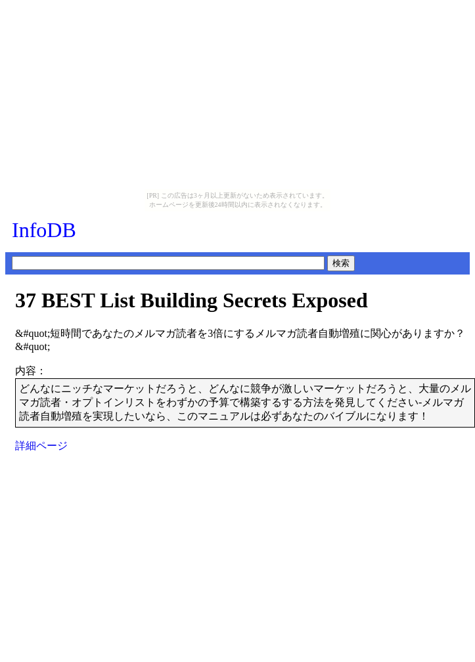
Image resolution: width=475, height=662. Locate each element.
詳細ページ (41, 445)
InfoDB (44, 230)
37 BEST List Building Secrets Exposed (191, 300)
